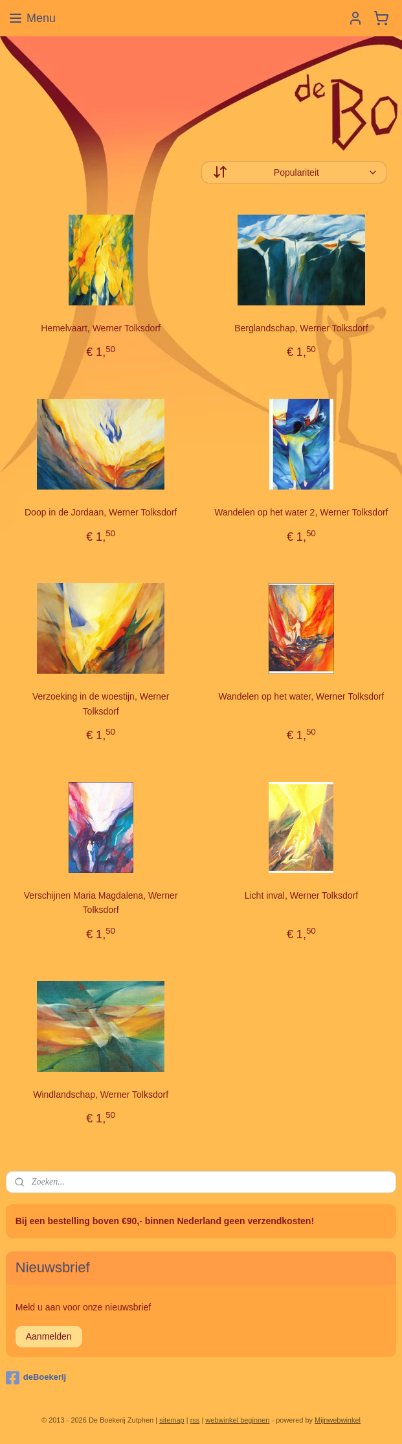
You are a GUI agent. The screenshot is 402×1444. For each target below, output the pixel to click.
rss (195, 1420)
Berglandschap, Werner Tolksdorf (301, 328)
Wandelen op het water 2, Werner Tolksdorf (301, 512)
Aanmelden (49, 1336)
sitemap (171, 1420)
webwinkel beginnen (237, 1420)
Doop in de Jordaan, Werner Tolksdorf (101, 512)
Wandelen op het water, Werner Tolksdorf (301, 696)
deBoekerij (36, 1378)
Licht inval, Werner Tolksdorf (301, 895)
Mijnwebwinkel (338, 1420)
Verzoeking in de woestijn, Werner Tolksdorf (100, 703)
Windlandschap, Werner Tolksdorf (100, 1094)
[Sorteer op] (294, 172)
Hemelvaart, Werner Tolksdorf (101, 328)
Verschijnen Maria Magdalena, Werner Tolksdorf (101, 902)
